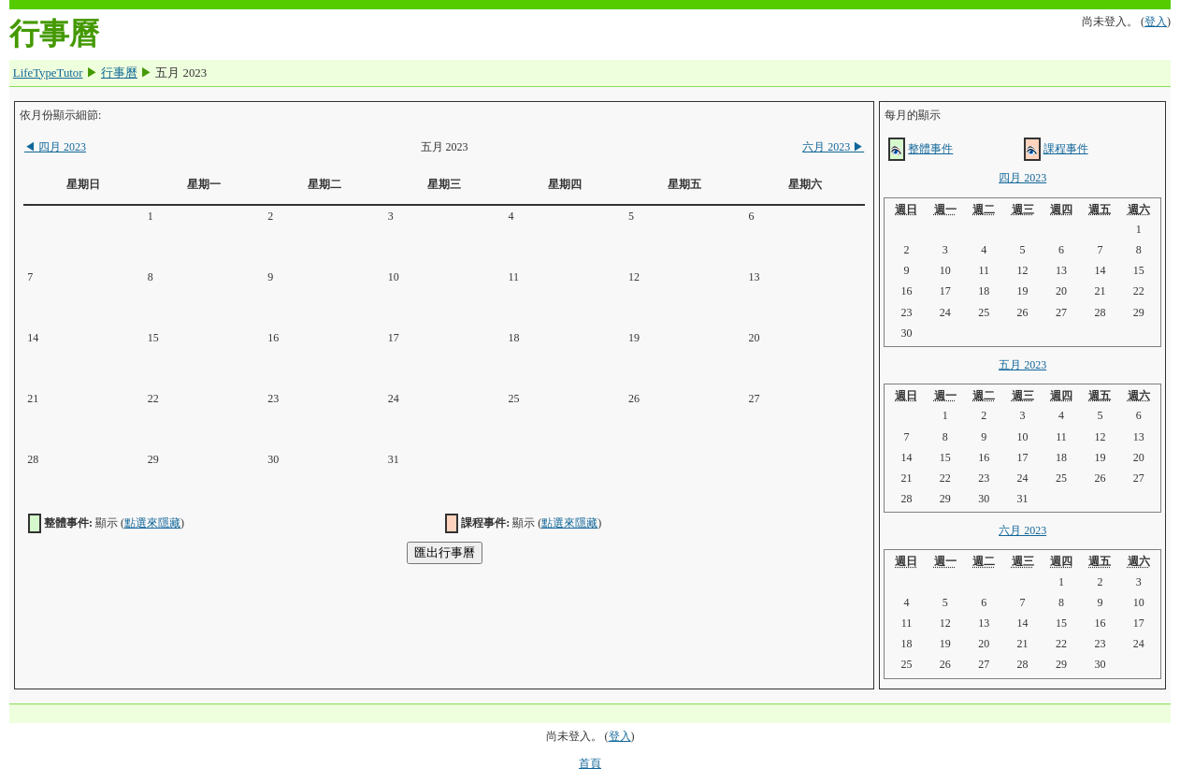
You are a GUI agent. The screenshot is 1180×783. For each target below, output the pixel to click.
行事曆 (119, 73)
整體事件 (930, 148)
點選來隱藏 (152, 522)
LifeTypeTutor (48, 73)
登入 (1155, 21)
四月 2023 (55, 146)
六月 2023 (833, 146)
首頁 (590, 763)
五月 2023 (1022, 364)
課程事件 (1065, 148)
